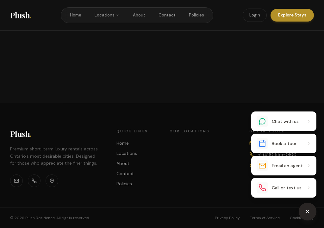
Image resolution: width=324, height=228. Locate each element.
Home (75, 15)
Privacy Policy (227, 217)
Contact (167, 15)
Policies (196, 15)
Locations (107, 15)
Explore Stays (292, 15)
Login (254, 15)
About (139, 15)
